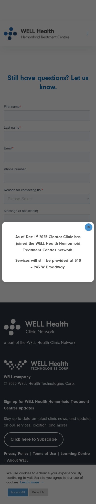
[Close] (88, 227)
